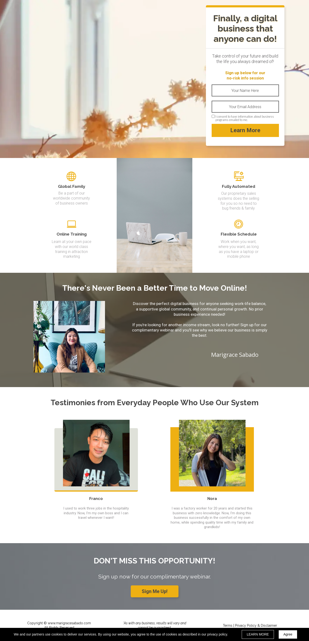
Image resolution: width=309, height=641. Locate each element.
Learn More (245, 130)
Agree (287, 634)
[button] (154, 591)
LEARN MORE (258, 634)
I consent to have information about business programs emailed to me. (244, 118)
